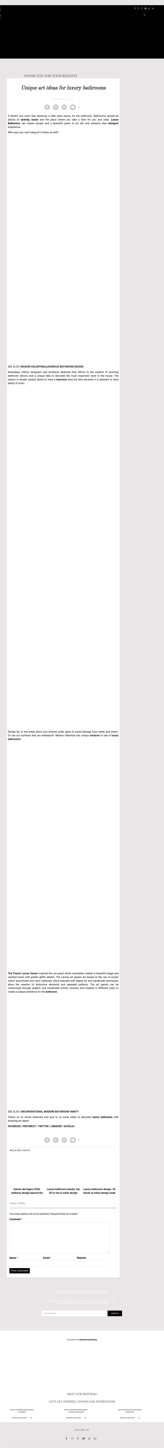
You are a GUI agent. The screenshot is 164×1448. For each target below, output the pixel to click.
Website (81, 1257)
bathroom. (52, 991)
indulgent (113, 123)
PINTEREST (29, 1126)
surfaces (95, 735)
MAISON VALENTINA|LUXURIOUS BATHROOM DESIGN (51, 366)
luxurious (61, 379)
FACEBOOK (14, 1126)
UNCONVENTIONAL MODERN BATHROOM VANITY (49, 1111)
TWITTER (43, 1126)
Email (47, 1257)
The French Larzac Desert (23, 973)
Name (13, 1257)
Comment (15, 1219)
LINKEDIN (56, 1126)
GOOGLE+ (69, 1126)
